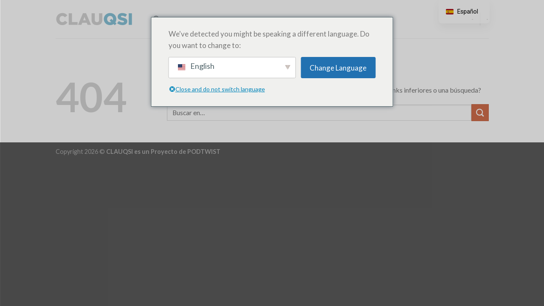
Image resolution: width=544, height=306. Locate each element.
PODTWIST (203, 151)
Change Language (338, 67)
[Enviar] (479, 112)
